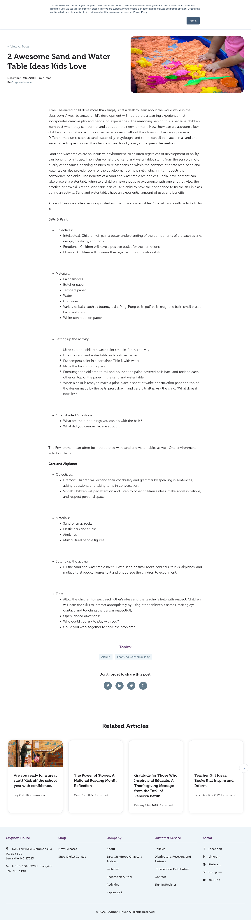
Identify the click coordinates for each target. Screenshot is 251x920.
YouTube (211, 880)
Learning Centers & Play (133, 657)
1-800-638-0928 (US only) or (29, 866)
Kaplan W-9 (114, 892)
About (111, 849)
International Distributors (172, 869)
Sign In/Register (165, 884)
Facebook (212, 849)
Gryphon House (21, 82)
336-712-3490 (16, 871)
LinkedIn (211, 856)
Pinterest (212, 864)
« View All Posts (18, 46)
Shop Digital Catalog (72, 856)
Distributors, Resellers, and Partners (173, 859)
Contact (160, 877)
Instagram (212, 872)
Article (105, 657)
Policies (160, 849)
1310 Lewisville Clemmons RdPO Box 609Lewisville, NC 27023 (29, 853)
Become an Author (119, 877)
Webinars (113, 869)
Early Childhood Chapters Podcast (124, 859)
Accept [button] (193, 21)
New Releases (67, 849)
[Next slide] (243, 768)
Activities (113, 884)
